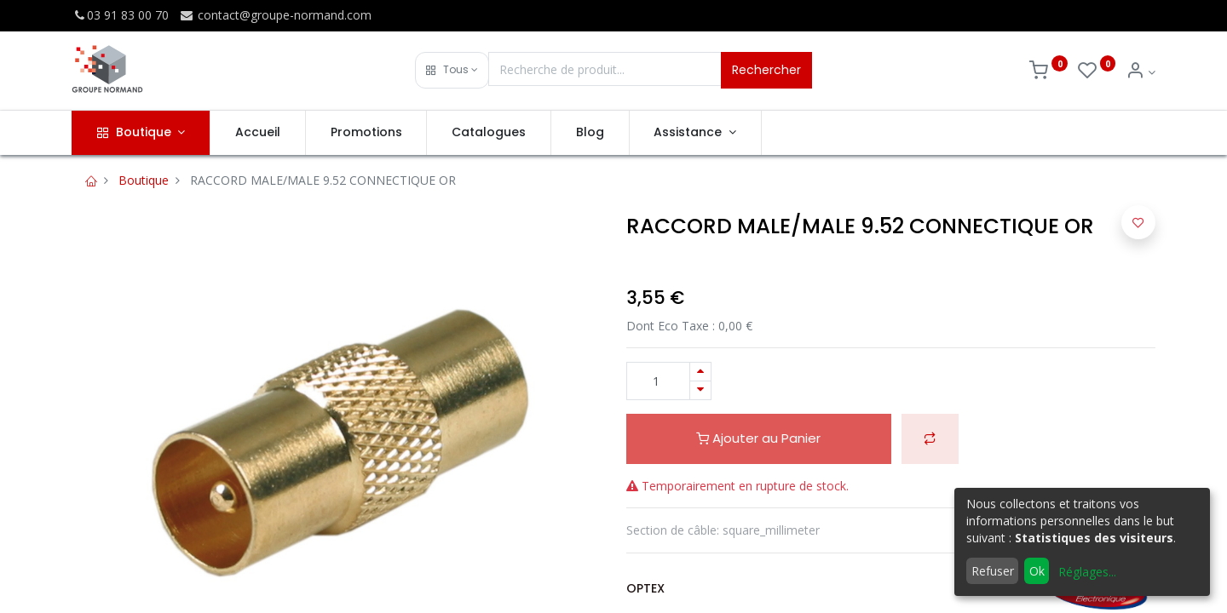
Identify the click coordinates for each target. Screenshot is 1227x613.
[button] (452, 70)
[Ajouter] (700, 372)
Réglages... (1087, 572)
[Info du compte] (1140, 72)
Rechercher (766, 69)
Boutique (143, 180)
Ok (1037, 571)
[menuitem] (257, 133)
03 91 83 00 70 (120, 15)
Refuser (992, 571)
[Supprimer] (700, 390)
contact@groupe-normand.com (275, 15)
